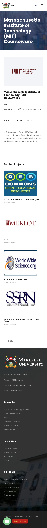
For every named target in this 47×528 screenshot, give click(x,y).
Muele (6, 417)
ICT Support (9, 456)
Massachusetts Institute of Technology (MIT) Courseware (22, 95)
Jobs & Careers (10, 491)
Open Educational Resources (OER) (22, 200)
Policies (7, 460)
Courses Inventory (12, 421)
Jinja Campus (10, 429)
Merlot (7, 240)
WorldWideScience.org (16, 279)
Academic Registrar (12, 413)
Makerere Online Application (16, 409)
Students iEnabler (11, 425)
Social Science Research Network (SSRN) (21, 320)
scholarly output (10, 203)
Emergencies (9, 495)
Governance (9, 483)
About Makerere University (15, 479)
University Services (12, 487)
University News (11, 448)
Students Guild (10, 452)
